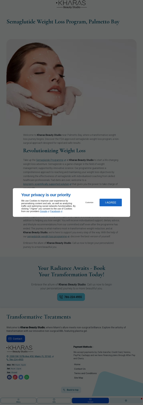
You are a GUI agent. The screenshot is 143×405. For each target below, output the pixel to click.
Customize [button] (89, 202)
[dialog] (71, 202)
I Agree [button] (110, 202)
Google (43, 211)
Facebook (55, 211)
